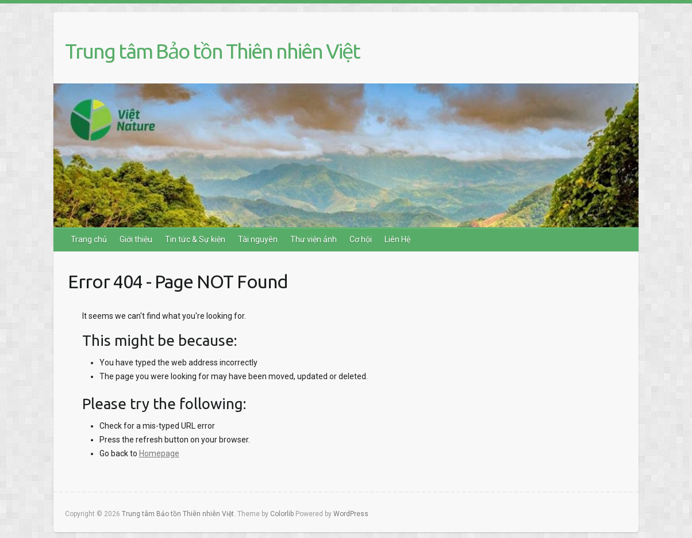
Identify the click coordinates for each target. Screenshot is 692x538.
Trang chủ (89, 239)
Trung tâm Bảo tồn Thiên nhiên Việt (212, 51)
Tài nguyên (258, 239)
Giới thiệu (136, 239)
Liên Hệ (397, 239)
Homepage (159, 453)
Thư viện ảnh (313, 239)
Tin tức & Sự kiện (195, 239)
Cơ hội (360, 239)
